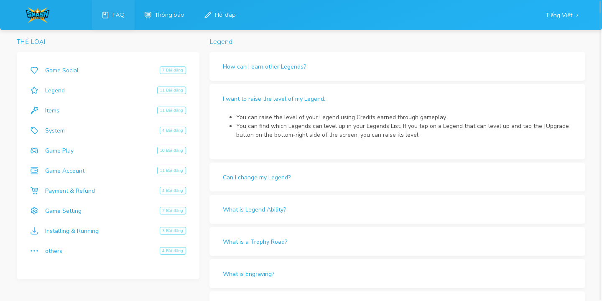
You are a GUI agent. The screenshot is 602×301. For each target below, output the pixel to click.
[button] (397, 66)
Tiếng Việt (559, 15)
